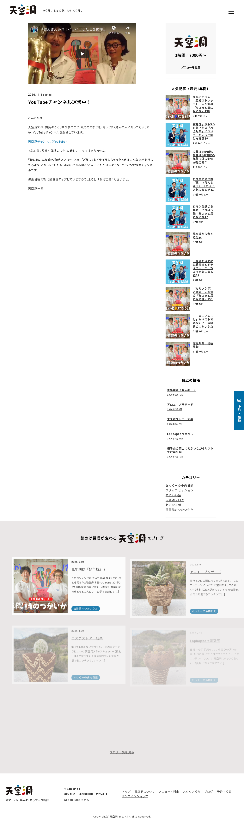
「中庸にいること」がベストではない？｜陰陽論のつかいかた (203, 321)
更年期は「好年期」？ (88, 577)
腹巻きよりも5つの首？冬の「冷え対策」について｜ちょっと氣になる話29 (204, 131)
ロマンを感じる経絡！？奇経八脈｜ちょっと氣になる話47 (203, 212)
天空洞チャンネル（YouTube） (47, 141)
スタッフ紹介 (191, 791)
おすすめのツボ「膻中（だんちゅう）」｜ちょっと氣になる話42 (204, 184)
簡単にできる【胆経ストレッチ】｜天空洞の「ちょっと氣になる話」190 (203, 104)
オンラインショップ (135, 796)
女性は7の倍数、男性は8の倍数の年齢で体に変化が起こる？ (204, 157)
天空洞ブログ (175, 500)
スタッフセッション (179, 490)
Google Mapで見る (76, 799)
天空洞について (145, 791)
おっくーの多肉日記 (179, 485)
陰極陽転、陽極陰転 (203, 345)
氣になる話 (173, 505)
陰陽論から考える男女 (203, 235)
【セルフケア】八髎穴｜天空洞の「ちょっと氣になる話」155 (203, 294)
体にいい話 (173, 495)
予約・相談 (239, 410)
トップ (126, 791)
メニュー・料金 (169, 791)
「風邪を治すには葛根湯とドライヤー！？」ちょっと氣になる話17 (203, 268)
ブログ (208, 791)
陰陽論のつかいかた (179, 510)
